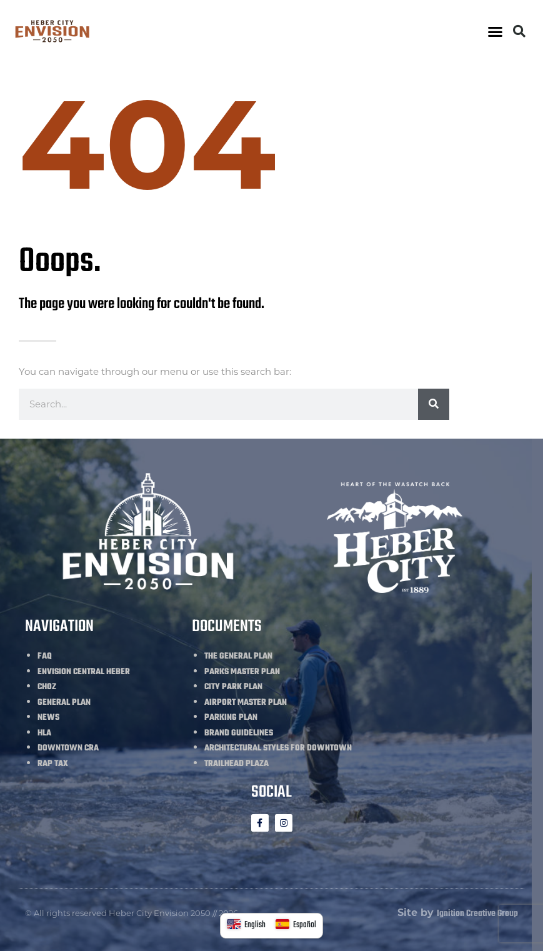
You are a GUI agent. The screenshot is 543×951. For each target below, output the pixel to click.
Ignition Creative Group (477, 914)
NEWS (48, 717)
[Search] (433, 404)
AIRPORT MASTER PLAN (245, 702)
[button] (495, 31)
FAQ (44, 656)
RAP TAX (52, 763)
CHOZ (46, 687)
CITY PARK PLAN (233, 687)
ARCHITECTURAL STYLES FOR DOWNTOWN (278, 748)
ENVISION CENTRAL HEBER (83, 672)
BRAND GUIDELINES (238, 733)
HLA (44, 733)
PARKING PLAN (230, 717)
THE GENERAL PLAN (238, 656)
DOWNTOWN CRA (68, 748)
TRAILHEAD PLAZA (236, 763)
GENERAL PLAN (64, 702)
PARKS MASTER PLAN (242, 672)
